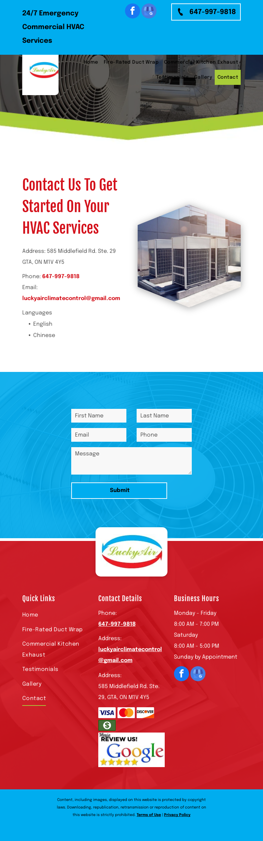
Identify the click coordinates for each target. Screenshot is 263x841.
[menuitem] (91, 62)
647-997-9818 (60, 277)
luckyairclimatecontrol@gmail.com (71, 298)
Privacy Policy (177, 815)
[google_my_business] (148, 11)
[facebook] (132, 11)
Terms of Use (149, 815)
